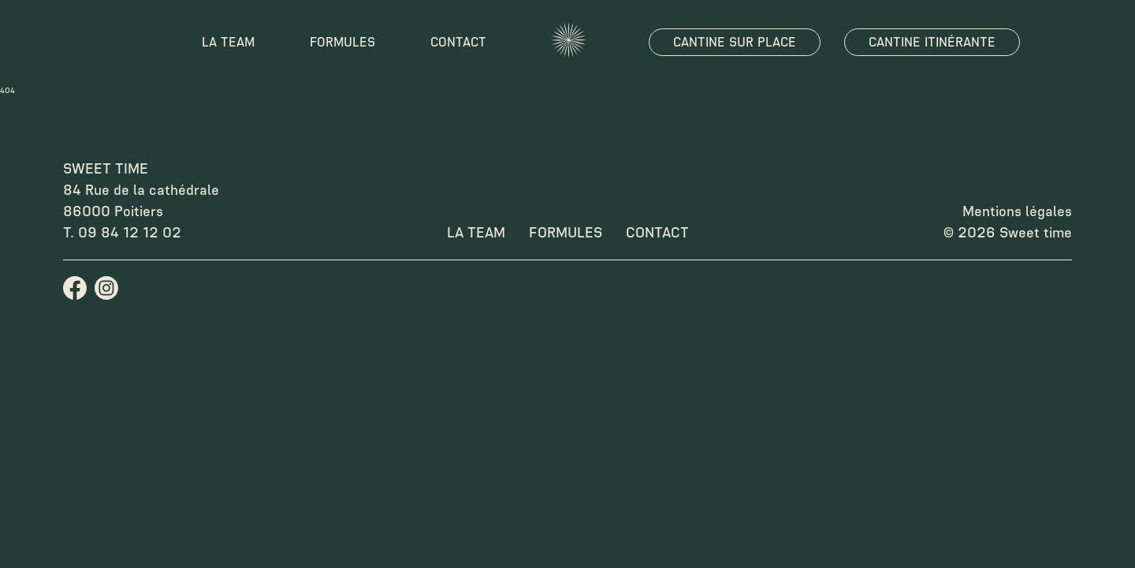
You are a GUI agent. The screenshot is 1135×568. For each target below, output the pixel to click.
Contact (458, 42)
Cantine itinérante (932, 42)
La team (228, 42)
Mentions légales (1017, 211)
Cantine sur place (734, 42)
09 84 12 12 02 (129, 232)
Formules (342, 42)
